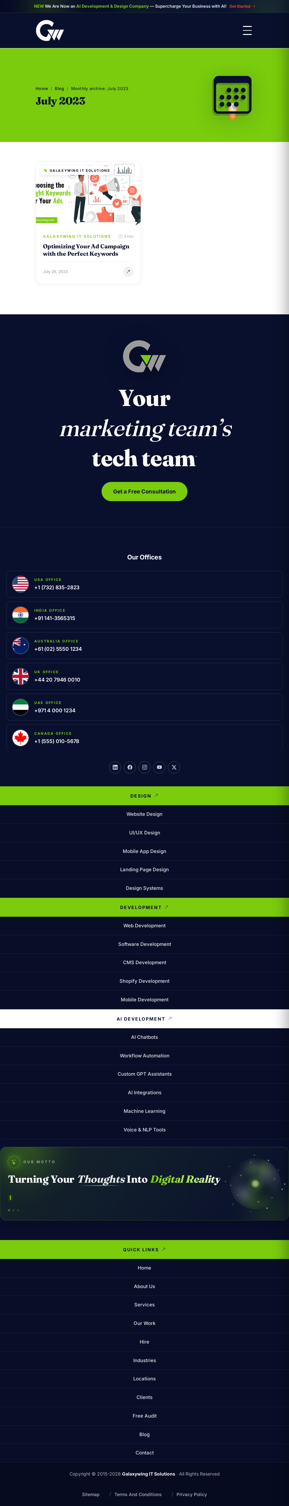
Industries (144, 1360)
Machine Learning (144, 1111)
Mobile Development (145, 999)
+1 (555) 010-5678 (56, 741)
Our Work (144, 1323)
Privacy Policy (192, 1494)
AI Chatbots (144, 1037)
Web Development (144, 925)
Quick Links (144, 1249)
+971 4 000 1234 (55, 710)
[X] (174, 767)
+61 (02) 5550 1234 (58, 648)
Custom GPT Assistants (145, 1074)
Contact (145, 1453)
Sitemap (91, 1494)
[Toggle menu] (247, 30)
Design (144, 795)
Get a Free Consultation (144, 491)
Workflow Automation (144, 1055)
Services (144, 1305)
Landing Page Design (144, 869)
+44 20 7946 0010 (57, 679)
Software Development (144, 944)
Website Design (144, 814)
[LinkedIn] (115, 767)
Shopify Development (144, 981)
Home (42, 88)
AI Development (144, 1018)
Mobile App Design (144, 851)
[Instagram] (144, 767)
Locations (144, 1379)
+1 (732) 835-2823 (56, 587)
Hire (144, 1341)
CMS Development (144, 962)
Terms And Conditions (138, 1494)
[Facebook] (130, 767)
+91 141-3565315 (54, 618)
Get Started (242, 6)
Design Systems (144, 888)
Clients (144, 1397)
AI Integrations (144, 1092)
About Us (144, 1286)
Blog (59, 88)
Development (144, 907)
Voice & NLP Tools (145, 1129)
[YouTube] (159, 767)
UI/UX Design (144, 832)
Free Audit (145, 1415)
